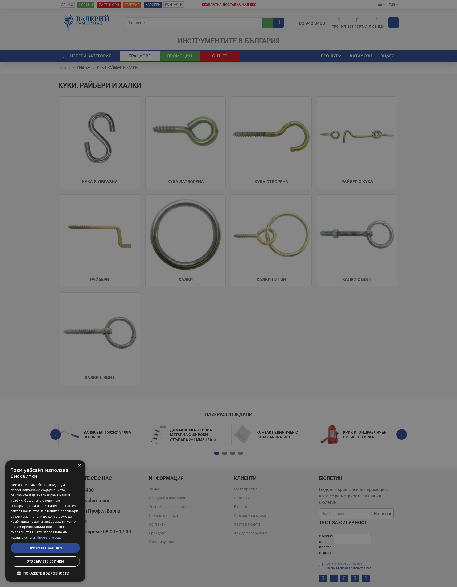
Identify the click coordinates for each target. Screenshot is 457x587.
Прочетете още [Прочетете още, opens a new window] (49, 537)
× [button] (79, 466)
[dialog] (45, 521)
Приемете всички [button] (45, 548)
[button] (45, 573)
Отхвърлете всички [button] (45, 561)
